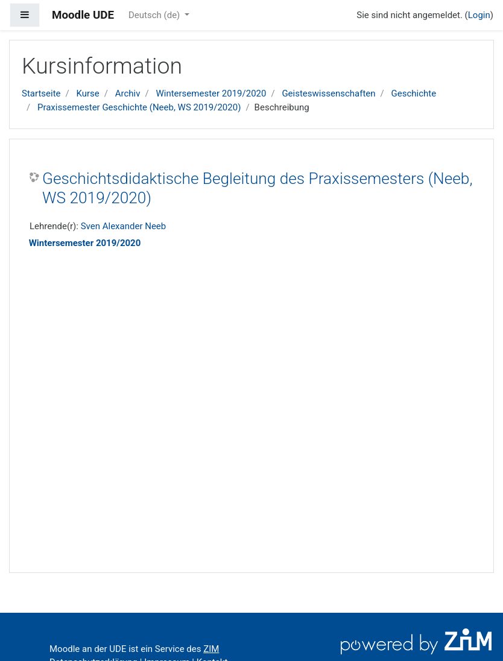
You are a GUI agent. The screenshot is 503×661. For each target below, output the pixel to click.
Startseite (41, 93)
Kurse (87, 93)
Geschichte (414, 93)
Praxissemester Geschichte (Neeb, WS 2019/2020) (139, 107)
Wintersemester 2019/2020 (211, 93)
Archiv (128, 93)
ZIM (211, 649)
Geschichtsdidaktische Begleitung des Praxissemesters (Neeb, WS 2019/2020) (257, 188)
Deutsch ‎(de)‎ (155, 15)
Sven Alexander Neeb (123, 226)
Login (479, 15)
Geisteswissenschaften (328, 93)
